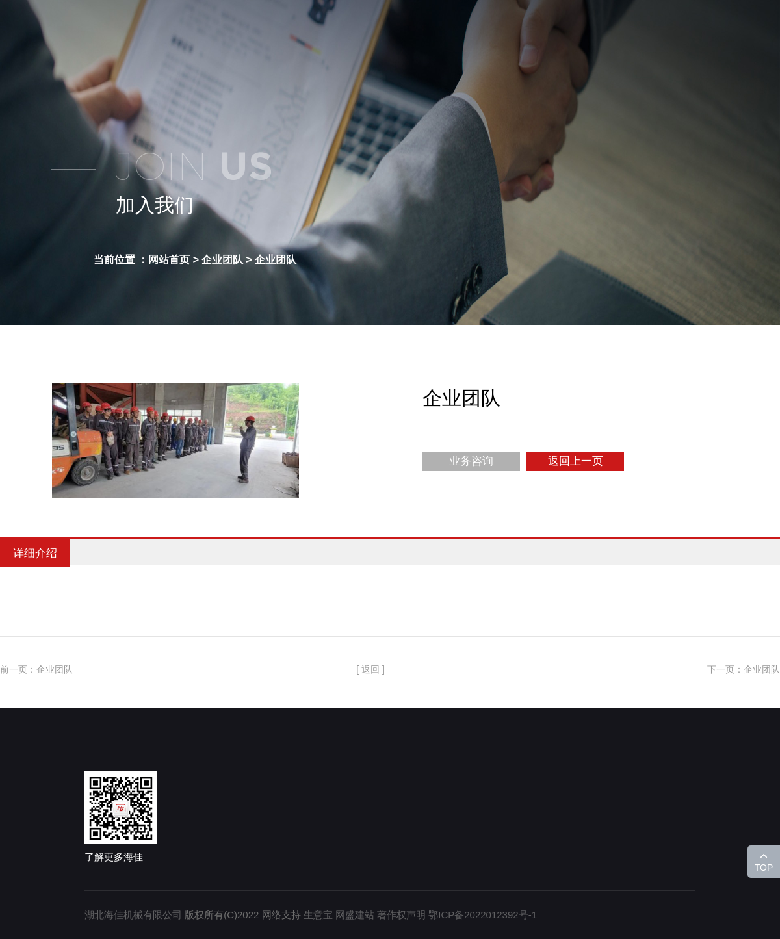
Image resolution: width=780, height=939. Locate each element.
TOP (764, 867)
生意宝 (318, 914)
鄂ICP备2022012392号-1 (482, 914)
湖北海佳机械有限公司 (133, 914)
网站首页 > (173, 259)
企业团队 (275, 259)
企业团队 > (227, 259)
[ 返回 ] (370, 669)
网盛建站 (354, 914)
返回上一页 (575, 461)
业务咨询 (471, 461)
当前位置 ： (121, 259)
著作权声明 (401, 914)
